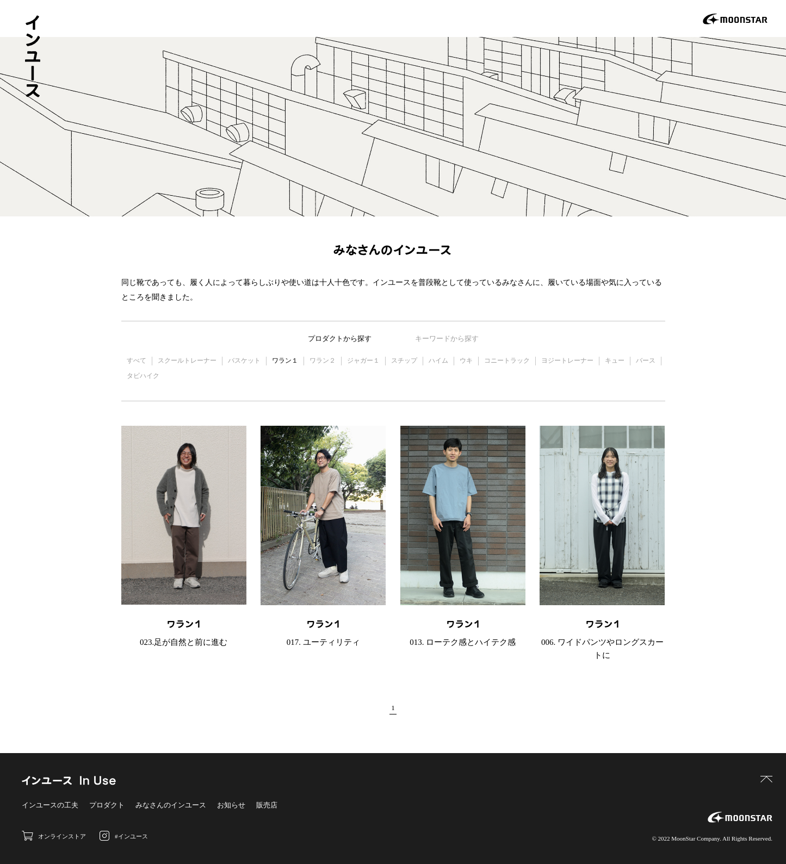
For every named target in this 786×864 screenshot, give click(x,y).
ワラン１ (285, 360)
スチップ (404, 360)
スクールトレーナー (187, 360)
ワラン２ (323, 360)
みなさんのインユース (170, 805)
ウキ (466, 360)
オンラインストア (54, 836)
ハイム (438, 360)
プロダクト (107, 805)
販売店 (266, 805)
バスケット (244, 360)
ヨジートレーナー (567, 360)
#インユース (124, 836)
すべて (136, 360)
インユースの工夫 (50, 805)
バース (645, 360)
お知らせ (231, 805)
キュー (614, 360)
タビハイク (143, 376)
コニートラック (507, 360)
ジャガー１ (363, 360)
